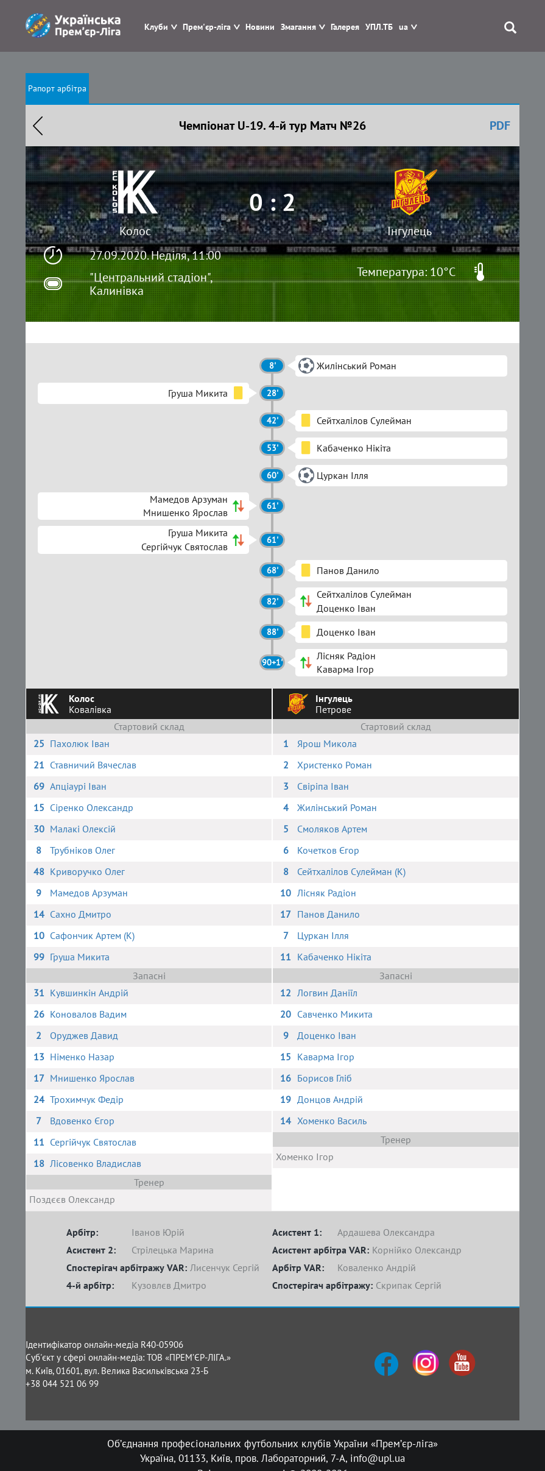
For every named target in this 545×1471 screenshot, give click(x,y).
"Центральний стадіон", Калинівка (151, 284)
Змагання (298, 27)
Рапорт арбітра (57, 88)
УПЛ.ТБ (379, 27)
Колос (135, 231)
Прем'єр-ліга (207, 27)
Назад (38, 125)
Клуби (156, 27)
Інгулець (409, 231)
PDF (500, 125)
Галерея (345, 27)
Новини (260, 27)
